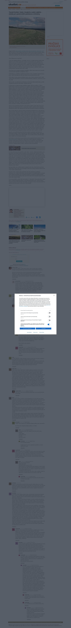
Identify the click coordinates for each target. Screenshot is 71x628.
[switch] (49, 313)
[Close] (54, 296)
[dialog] (36, 314)
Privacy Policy (41, 332)
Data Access (35, 332)
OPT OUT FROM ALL (27, 328)
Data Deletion (29, 332)
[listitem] (35, 310)
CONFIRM (43, 328)
